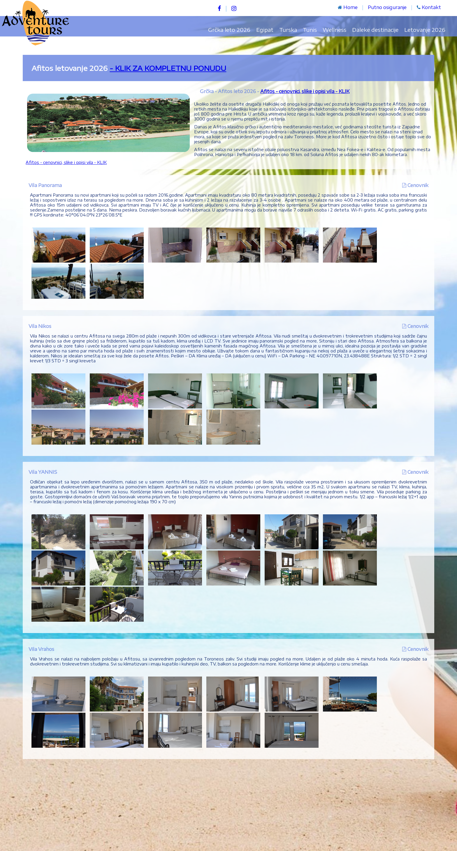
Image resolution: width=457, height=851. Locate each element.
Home (350, 7)
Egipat (264, 29)
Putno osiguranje (387, 7)
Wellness (334, 29)
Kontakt (431, 7)
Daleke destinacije (375, 29)
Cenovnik (417, 185)
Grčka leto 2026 (229, 29)
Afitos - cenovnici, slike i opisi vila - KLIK (304, 91)
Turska (288, 29)
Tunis (310, 29)
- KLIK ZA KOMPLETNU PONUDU (168, 68)
